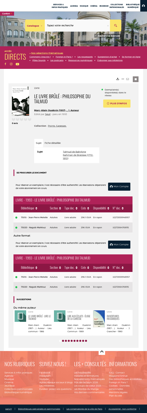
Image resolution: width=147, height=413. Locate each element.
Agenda (8, 375)
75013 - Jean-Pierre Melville (34, 217)
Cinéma (8, 382)
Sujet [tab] (38, 143)
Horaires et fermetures (86, 375)
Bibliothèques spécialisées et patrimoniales (39, 408)
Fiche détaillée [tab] (53, 143)
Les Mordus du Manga (86, 388)
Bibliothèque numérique (18, 391)
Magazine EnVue (118, 375)
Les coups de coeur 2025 (87, 385)
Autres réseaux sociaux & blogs (56, 382)
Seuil (48, 114)
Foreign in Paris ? (118, 382)
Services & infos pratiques (18, 372)
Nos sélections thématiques (89, 378)
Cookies (113, 385)
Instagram (45, 375)
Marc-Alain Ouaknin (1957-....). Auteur (56, 110)
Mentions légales (118, 391)
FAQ (111, 372)
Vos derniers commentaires (89, 391)
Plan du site (115, 395)
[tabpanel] (66, 155)
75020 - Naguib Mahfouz (33, 227)
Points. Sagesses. (57, 126)
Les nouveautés (82, 372)
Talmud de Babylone (74, 151)
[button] (143, 6)
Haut (102, 351)
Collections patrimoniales (18, 388)
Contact (120, 372)
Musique (9, 378)
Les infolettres (46, 385)
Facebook (44, 372)
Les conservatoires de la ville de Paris (84, 408)
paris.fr (8, 408)
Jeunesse (9, 385)
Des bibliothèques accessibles (125, 378)
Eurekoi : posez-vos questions (55, 388)
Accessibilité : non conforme (122, 408)
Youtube (44, 378)
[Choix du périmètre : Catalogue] (35, 25)
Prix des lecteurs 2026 (86, 382)
